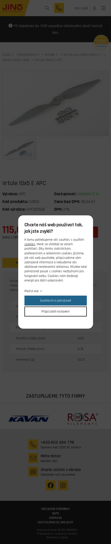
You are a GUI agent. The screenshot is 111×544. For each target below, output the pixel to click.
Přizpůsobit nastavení (55, 311)
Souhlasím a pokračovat (55, 301)
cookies (29, 244)
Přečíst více (31, 291)
